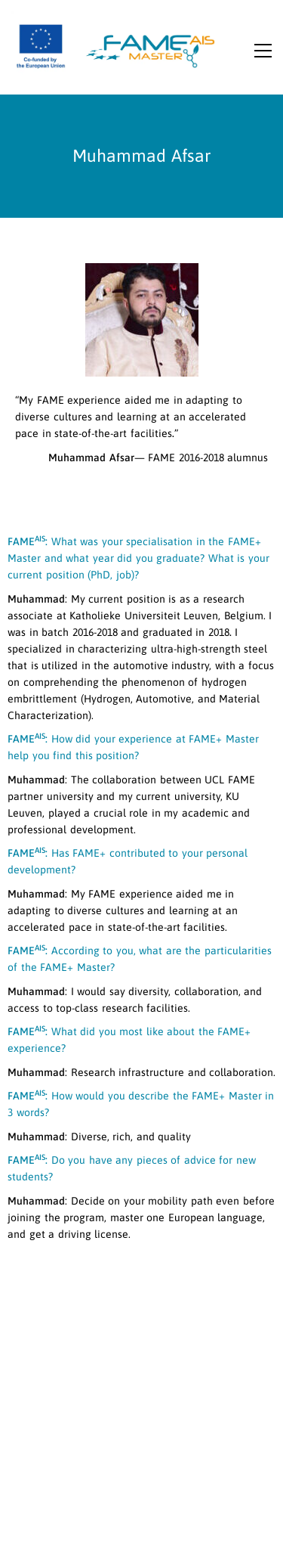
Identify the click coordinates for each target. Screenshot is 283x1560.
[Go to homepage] (117, 45)
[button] (263, 56)
